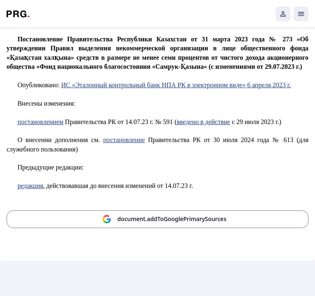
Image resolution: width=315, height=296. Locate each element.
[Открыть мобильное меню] (301, 14)
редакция (30, 185)
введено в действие (203, 121)
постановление (124, 139)
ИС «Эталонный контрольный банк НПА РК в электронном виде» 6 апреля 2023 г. (176, 84)
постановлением (41, 121)
